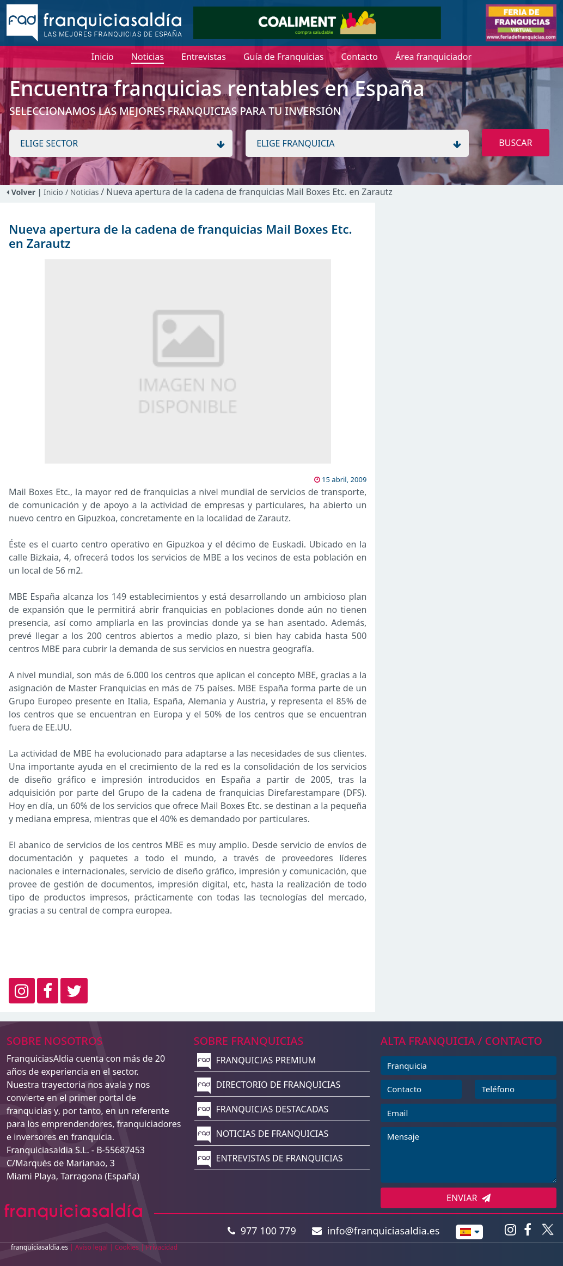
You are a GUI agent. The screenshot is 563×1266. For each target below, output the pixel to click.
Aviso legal (91, 1247)
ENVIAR (468, 1198)
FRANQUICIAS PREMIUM (256, 1060)
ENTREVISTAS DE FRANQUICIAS (269, 1158)
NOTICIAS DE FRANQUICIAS (262, 1134)
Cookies (127, 1247)
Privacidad (162, 1247)
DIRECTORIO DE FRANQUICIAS (268, 1085)
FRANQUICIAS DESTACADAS (262, 1109)
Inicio (53, 192)
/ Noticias (83, 192)
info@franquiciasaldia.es (375, 1230)
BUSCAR (515, 143)
